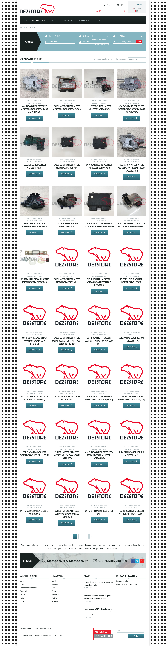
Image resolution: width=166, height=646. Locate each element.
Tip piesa (120, 36)
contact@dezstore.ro (112, 561)
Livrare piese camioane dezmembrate (129, 584)
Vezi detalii (33, 118)
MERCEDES (54, 42)
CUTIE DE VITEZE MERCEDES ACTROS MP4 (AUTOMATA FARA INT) (99, 341)
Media (120, 5)
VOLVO (54, 598)
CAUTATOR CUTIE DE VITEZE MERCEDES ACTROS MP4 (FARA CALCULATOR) (34, 109)
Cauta (139, 41)
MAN (54, 581)
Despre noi (83, 20)
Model (86, 42)
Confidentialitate (40, 629)
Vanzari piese (38, 20)
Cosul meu (138, 4)
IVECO (54, 591)
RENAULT (55, 595)
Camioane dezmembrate (62, 20)
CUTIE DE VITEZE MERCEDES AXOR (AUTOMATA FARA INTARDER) (34, 341)
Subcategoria (89, 36)
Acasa (25, 20)
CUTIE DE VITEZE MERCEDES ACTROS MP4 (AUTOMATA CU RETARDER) (99, 282)
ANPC (49, 629)
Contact (98, 20)
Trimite (134, 636)
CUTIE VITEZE (55, 36)
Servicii (107, 5)
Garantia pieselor (122, 581)
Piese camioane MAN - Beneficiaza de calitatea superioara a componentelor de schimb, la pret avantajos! (98, 612)
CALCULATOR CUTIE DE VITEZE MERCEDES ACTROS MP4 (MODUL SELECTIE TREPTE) (66, 341)
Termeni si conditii (26, 629)
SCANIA (55, 601)
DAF (53, 588)
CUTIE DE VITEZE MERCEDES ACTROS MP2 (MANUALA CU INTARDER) (67, 514)
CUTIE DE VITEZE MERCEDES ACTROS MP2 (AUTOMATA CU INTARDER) (67, 455)
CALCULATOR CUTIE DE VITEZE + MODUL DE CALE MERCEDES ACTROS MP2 (99, 455)
